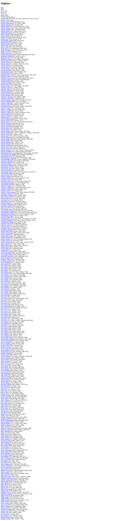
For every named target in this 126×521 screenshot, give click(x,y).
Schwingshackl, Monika (7, 222)
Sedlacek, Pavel (5, 492)
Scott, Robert (4, 322)
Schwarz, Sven (5, 148)
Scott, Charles (4, 278)
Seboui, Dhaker (5, 437)
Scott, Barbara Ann (6, 272)
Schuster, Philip (5, 26)
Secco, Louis (4, 448)
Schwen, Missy (5, 198)
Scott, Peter (4, 317)
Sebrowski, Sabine (6, 440)
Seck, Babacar (5, 456)
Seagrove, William (6, 384)
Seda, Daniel (4, 469)
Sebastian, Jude (5, 418)
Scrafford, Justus (5, 347)
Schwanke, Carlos (6, 98)
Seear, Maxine (5, 515)
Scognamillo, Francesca (7, 251)
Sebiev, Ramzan (5, 431)
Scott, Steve (4, 325)
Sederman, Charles (6, 476)
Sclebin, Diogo (5, 247)
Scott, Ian (3, 300)
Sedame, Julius (5, 472)
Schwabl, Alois (5, 73)
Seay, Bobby (4, 412)
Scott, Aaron (4, 264)
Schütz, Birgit (4, 45)
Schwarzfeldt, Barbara (7, 165)
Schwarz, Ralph (5, 140)
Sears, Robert (4, 404)
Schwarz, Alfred (5, 120)
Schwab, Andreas (5, 62)
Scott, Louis (4, 311)
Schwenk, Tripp (5, 203)
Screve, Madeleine (6, 350)
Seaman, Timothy (5, 395)
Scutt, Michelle (5, 370)
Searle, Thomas (5, 400)
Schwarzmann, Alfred (7, 172)
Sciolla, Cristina (5, 239)
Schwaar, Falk (5, 61)
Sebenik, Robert (5, 423)
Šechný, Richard (5, 453)
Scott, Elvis (4, 295)
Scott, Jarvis (4, 301)
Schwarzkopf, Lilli (6, 168)
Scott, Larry (4, 309)
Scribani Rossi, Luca (6, 351)
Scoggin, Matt (5, 250)
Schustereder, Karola (6, 32)
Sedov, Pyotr (4, 504)
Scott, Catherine (5, 276)
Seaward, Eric (4, 411)
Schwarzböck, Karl (6, 156)
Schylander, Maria (6, 228)
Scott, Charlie (4, 279)
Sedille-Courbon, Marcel (7, 479)
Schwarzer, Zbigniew (6, 164)
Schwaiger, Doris (5, 76)
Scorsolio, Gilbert (6, 259)
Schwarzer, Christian (6, 161)
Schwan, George (5, 93)
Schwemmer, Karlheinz (7, 195)
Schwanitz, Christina (6, 97)
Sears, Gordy (4, 401)
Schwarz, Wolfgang (6, 151)
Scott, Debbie (4, 287)
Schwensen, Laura (6, 206)
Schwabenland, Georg (7, 72)
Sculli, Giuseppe (5, 361)
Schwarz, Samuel (5, 145)
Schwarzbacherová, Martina (8, 154)
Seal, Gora (4, 387)
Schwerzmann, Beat (6, 209)
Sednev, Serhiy (5, 501)
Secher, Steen (4, 451)
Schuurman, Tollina (6, 56)
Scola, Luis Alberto (6, 253)
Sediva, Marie (4, 486)
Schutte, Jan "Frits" (6, 37)
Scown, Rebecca (5, 345)
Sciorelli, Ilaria (5, 240)
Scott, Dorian (4, 292)
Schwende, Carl (5, 200)
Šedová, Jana (4, 508)
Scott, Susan (4, 328)
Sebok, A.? (4, 433)
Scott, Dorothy (5, 293)
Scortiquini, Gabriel (6, 261)
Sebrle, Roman (5, 439)
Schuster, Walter (5, 31)
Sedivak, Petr (4, 487)
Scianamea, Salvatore (7, 229)
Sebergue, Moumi (6, 425)
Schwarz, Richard (6, 142)
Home (2, 7)
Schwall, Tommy (5, 86)
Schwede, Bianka (5, 176)
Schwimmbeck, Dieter (7, 215)
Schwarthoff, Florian (6, 106)
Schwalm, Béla (5, 92)
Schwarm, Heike (5, 103)
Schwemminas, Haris (6, 197)
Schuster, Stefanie (6, 28)
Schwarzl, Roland (6, 170)
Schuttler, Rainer (5, 43)
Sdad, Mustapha (5, 373)
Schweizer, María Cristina (8, 192)
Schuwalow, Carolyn (6, 59)
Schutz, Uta (4, 51)
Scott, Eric (4, 297)
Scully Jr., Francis (6, 364)
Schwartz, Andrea (6, 109)
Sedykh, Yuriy (5, 511)
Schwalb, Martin (5, 81)
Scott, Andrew (5, 267)
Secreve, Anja (4, 467)
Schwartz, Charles (6, 112)
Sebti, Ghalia (4, 445)
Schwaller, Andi (5, 87)
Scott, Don (4, 289)
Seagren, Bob (4, 381)
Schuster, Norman (6, 25)
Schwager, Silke (5, 75)
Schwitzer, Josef (5, 225)
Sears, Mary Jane (5, 403)
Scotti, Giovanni (5, 342)
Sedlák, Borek (5, 495)
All (6, 11)
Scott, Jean (4, 304)
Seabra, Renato (5, 378)
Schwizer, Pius (5, 226)
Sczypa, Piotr (4, 372)
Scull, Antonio (5, 359)
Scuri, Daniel (4, 367)
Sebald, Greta (4, 415)
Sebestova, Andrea (6, 428)
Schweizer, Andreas (6, 187)
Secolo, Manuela (5, 464)
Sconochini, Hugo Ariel (7, 256)
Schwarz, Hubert (5, 132)
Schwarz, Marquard (6, 137)
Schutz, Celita (4, 46)
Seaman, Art (4, 393)
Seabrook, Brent (5, 379)
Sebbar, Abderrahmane (7, 420)
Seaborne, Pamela (6, 376)
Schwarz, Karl (5, 136)
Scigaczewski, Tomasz (7, 236)
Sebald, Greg (4, 414)
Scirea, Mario (4, 243)
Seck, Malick (4, 461)
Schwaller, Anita (5, 89)
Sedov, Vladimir (5, 506)
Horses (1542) (5, 15)
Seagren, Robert (5, 383)
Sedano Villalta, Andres (7, 473)
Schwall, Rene (5, 84)
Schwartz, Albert (5, 107)
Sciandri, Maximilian (6, 232)
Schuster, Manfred (6, 23)
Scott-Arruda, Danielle (7, 337)
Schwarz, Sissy (5, 147)
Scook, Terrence (5, 258)
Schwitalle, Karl (5, 223)
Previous (3, 20)
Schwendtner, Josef (6, 201)
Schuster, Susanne (6, 29)
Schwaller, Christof (6, 90)
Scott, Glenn (4, 298)
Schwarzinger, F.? (6, 167)
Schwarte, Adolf (5, 104)
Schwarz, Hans (5, 128)
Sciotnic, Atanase (5, 242)
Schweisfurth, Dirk (6, 184)
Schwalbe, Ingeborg (6, 82)
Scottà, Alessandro (6, 340)
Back (8, 20)
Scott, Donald (4, 290)
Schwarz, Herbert (5, 131)
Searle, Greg (4, 397)
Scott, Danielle (5, 286)
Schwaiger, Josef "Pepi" (7, 78)
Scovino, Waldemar (6, 343)
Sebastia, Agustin (5, 417)
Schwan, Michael (5, 95)
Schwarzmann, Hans (6, 173)
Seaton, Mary (4, 409)
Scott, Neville (4, 315)
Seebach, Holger (5, 517)
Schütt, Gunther (5, 36)
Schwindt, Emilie (5, 217)
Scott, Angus (4, 268)
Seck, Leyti (4, 459)
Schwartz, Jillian (5, 115)
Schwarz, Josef (5, 134)
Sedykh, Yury (4, 512)
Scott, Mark (4, 314)
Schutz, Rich (4, 48)
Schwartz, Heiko (5, 114)
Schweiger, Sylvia (6, 181)
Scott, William (5, 334)
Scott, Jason (4, 303)
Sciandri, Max (5, 231)
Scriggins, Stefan (5, 353)
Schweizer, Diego (5, 189)
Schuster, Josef (5, 21)
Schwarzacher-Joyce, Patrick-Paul (10, 153)
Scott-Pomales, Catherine (8, 339)
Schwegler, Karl (5, 179)
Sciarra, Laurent (5, 234)
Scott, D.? (3, 283)
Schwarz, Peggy (5, 139)
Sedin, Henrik (4, 483)
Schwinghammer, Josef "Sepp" (9, 218)
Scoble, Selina (5, 248)
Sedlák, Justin (4, 497)
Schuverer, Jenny (5, 57)
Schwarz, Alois (5, 122)
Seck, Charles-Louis (6, 458)
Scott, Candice (5, 275)
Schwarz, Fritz (5, 126)
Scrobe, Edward (5, 356)
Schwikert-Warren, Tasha (8, 214)
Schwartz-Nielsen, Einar (7, 118)
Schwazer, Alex (5, 175)
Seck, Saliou (4, 462)
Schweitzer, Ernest (6, 186)
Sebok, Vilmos (5, 436)
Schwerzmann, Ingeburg (7, 211)
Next (12, 20)
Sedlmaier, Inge (5, 500)
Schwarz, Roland (5, 143)
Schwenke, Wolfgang (6, 204)
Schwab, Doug (5, 65)
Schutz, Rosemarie (6, 50)
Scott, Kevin (4, 308)
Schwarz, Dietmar (6, 123)
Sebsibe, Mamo (5, 442)
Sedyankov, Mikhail (6, 509)
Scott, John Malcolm (6, 306)
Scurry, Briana (5, 368)
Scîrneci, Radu (5, 245)
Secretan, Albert (5, 465)
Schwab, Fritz (4, 67)
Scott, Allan (4, 265)
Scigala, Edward (5, 237)
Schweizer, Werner (6, 193)
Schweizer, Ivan (5, 190)
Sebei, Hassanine (5, 422)
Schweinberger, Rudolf (7, 182)
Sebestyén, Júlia (5, 429)
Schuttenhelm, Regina (7, 40)
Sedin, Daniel (4, 481)
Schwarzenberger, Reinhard (8, 157)
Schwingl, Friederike (6, 220)
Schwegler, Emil (5, 178)
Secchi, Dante (4, 447)
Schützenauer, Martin (7, 54)
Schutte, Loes (4, 39)
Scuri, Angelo (4, 365)
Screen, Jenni (4, 348)
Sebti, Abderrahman (6, 443)
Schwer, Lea (4, 207)
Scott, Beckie (4, 273)
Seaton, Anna (4, 408)
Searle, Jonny (4, 398)
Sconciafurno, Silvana (7, 254)
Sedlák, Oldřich (5, 498)
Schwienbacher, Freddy (7, 212)
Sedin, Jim (4, 484)
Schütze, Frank (5, 53)
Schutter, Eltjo (5, 42)
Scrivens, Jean (5, 354)
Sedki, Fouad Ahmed (6, 489)
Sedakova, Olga (5, 470)
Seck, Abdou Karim (6, 454)
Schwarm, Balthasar (6, 101)
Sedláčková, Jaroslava (7, 494)
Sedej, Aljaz (4, 475)
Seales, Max (4, 390)
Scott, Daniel (4, 284)
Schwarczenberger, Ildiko (8, 100)
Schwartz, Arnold (5, 111)
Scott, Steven (4, 326)
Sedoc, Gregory (5, 503)
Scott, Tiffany (4, 331)
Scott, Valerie (4, 333)
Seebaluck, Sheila (6, 519)
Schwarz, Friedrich (6, 125)
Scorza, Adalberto (6, 262)
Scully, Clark (4, 362)
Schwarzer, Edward (6, 162)
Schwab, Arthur (5, 64)
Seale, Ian (3, 389)
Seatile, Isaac (4, 406)
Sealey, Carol (4, 392)
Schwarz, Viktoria (6, 150)
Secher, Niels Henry (6, 450)
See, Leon (3, 514)
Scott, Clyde (4, 281)
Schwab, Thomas (5, 68)
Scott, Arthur (4, 270)
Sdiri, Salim (4, 375)
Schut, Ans (4, 34)
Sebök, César (4, 434)
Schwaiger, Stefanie (6, 79)
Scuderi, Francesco (6, 358)
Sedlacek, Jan (4, 490)
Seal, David (4, 386)
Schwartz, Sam (5, 117)
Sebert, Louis (4, 426)
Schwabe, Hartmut (6, 70)
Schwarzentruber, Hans (7, 159)
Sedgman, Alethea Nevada (8, 478)
